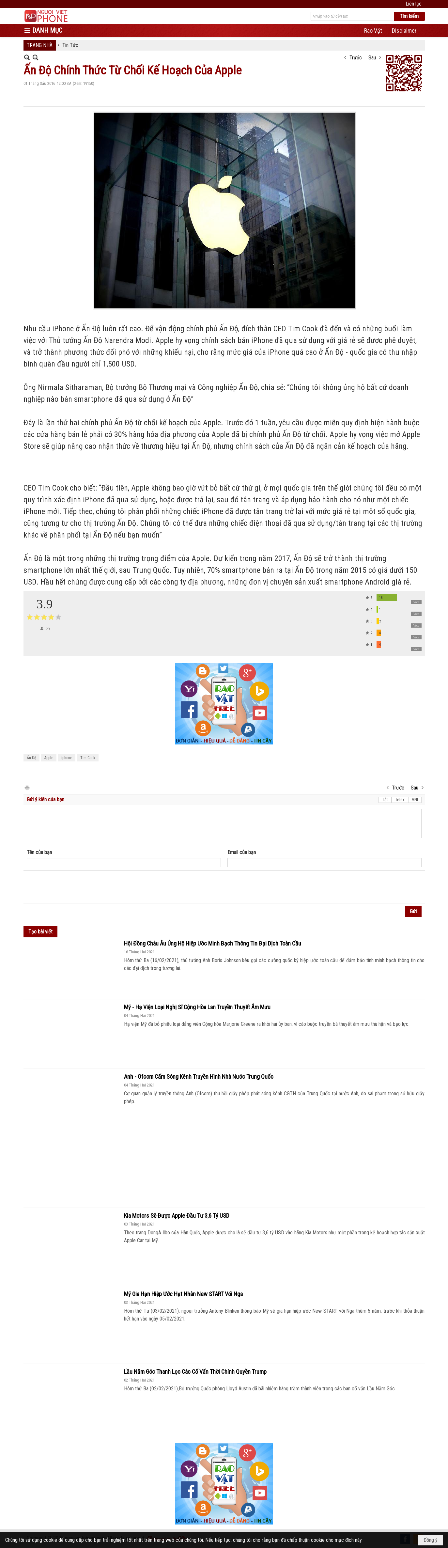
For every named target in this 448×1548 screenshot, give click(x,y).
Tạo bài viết (40, 932)
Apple (48, 758)
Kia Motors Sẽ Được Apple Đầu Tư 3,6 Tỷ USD (176, 1215)
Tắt (385, 799)
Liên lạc (414, 4)
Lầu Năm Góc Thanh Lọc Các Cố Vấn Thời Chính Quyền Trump (195, 1371)
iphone (66, 758)
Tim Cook (87, 758)
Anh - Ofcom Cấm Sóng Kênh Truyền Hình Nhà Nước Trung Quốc (198, 1076)
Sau (372, 58)
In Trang (26, 787)
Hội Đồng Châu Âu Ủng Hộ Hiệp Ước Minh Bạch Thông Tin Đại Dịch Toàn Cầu (212, 943)
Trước (355, 58)
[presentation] (76, 887)
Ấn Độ (31, 758)
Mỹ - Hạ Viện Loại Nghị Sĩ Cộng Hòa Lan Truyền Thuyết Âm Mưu (197, 1007)
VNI (415, 799)
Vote (416, 602)
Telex (400, 799)
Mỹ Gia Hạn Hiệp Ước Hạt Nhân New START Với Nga (183, 1293)
